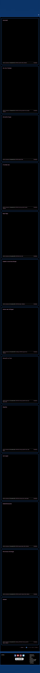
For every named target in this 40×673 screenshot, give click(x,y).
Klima (26, 400)
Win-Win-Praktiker (7, 68)
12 (35, 647)
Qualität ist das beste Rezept (9, 261)
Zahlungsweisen (33, 660)
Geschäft (20, 62)
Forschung (20, 110)
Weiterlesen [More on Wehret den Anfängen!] (35, 351)
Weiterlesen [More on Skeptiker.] (35, 449)
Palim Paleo (5, 213)
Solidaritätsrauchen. (7, 503)
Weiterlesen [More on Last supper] (35, 498)
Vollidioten (25, 62)
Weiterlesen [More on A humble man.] (35, 207)
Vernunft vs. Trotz (7, 358)
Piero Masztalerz (6, 62)
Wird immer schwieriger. (8, 551)
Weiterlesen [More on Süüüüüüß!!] (35, 62)
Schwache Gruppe (7, 117)
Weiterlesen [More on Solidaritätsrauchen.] (35, 546)
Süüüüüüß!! (5, 20)
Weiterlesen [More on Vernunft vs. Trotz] (35, 400)
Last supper (5, 456)
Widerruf (31, 658)
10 (32, 647)
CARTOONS (17, 62)
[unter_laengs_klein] (20, 11)
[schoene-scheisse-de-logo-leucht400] (20, 1)
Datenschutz (32, 655)
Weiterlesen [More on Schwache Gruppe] (35, 159)
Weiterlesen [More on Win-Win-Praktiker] (35, 110)
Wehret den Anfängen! (8, 309)
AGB (30, 657)
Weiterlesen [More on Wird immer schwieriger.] (35, 594)
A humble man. (6, 164)
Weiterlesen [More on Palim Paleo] (35, 256)
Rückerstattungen (33, 659)
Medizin (28, 110)
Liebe (22, 256)
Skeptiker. (5, 407)
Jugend (24, 351)
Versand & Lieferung (32, 662)
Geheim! (5, 599)
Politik (22, 62)
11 (33, 647)
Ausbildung (17, 351)
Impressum (32, 654)
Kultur (26, 110)
